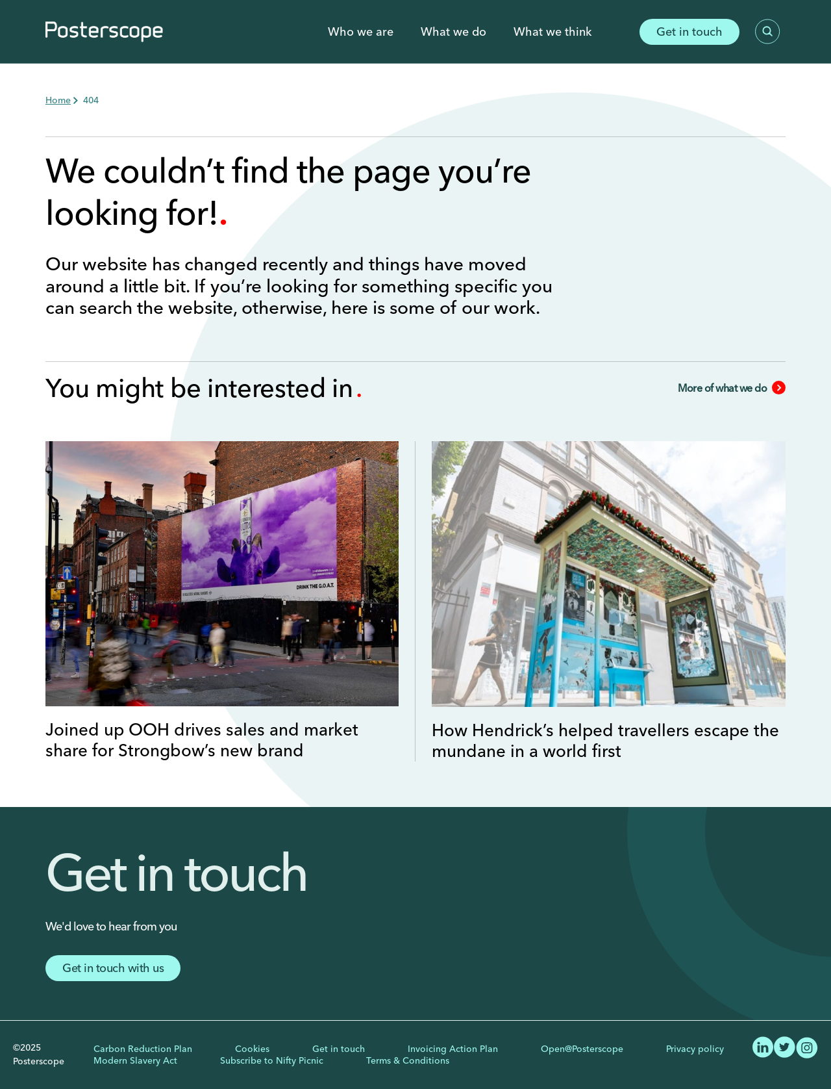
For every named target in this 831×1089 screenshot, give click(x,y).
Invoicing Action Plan (453, 1049)
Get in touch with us (113, 967)
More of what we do (732, 388)
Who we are (360, 32)
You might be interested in (202, 388)
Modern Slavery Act (135, 1060)
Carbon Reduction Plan (142, 1049)
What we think (552, 32)
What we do (453, 32)
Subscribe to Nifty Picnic (271, 1060)
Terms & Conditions (407, 1060)
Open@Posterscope (582, 1049)
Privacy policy (695, 1049)
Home (58, 100)
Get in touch (689, 31)
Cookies (252, 1049)
